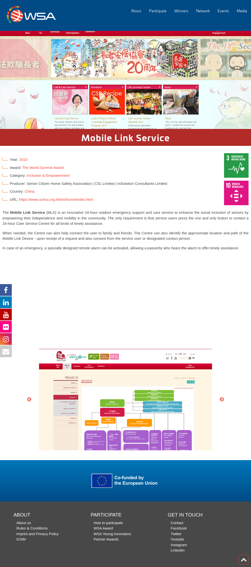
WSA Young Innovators (112, 534)
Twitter (176, 534)
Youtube (177, 539)
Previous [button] (29, 399)
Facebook (179, 528)
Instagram (179, 545)
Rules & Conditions (32, 528)
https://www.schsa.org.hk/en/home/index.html (56, 199)
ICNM (21, 539)
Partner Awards (106, 539)
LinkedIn (178, 550)
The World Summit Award (43, 167)
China (29, 191)
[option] (125, 80)
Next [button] (221, 399)
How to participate (108, 523)
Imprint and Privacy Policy (37, 534)
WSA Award (103, 528)
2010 (23, 159)
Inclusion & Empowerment (48, 175)
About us (23, 523)
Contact (177, 523)
